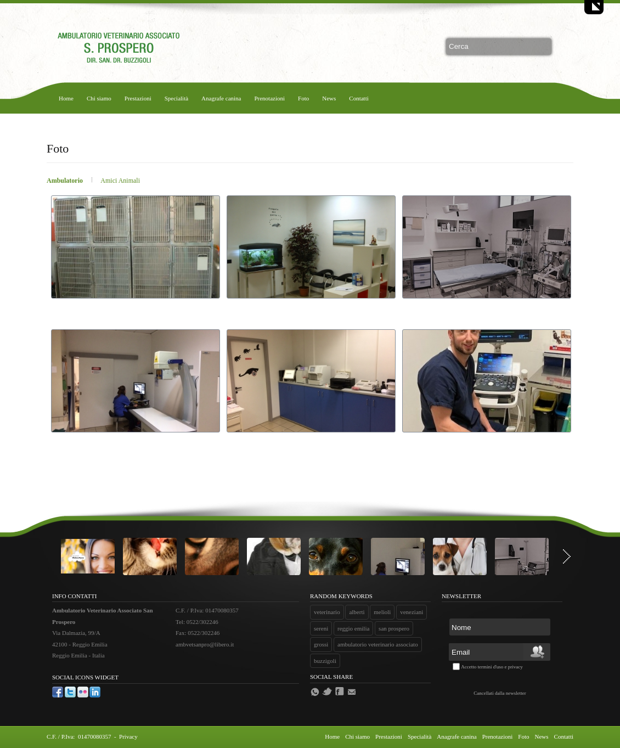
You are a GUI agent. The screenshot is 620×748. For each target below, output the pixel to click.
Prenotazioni (269, 98)
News (329, 98)
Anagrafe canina (221, 98)
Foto (303, 98)
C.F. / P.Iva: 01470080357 (79, 736)
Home (66, 98)
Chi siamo (99, 98)
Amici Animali (120, 180)
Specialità (176, 98)
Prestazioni (138, 98)
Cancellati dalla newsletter (500, 693)
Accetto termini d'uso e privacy (492, 667)
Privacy (128, 736)
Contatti (358, 98)
